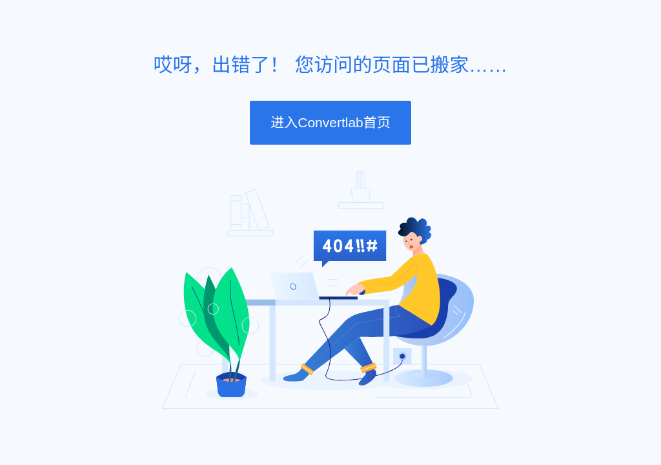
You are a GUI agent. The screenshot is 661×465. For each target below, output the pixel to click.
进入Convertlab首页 (330, 122)
